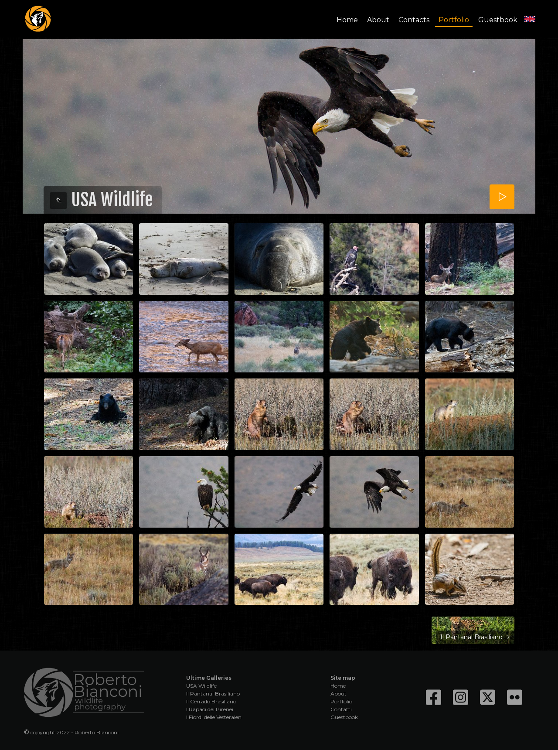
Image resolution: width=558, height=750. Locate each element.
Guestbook (497, 20)
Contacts (413, 20)
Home (347, 20)
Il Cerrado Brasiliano (211, 701)
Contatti (341, 709)
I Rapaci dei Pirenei (209, 709)
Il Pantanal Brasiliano (213, 693)
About (378, 20)
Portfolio (454, 20)
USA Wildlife (201, 685)
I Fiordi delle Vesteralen (214, 717)
